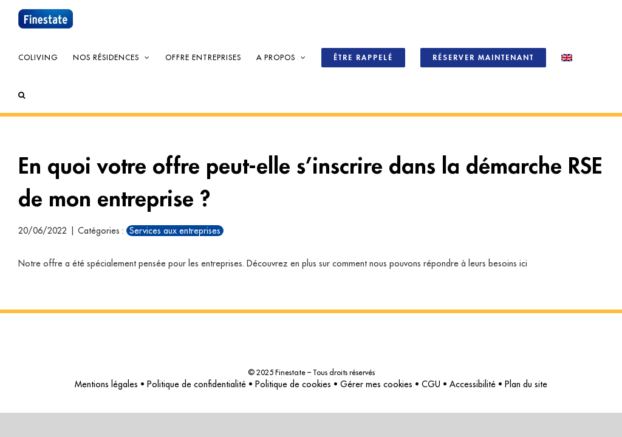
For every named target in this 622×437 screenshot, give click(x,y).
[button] (22, 94)
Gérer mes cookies (376, 384)
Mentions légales (106, 384)
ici (523, 263)
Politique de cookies (293, 384)
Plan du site (526, 384)
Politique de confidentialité (196, 384)
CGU (431, 384)
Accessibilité (472, 384)
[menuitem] (566, 56)
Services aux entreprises (174, 230)
